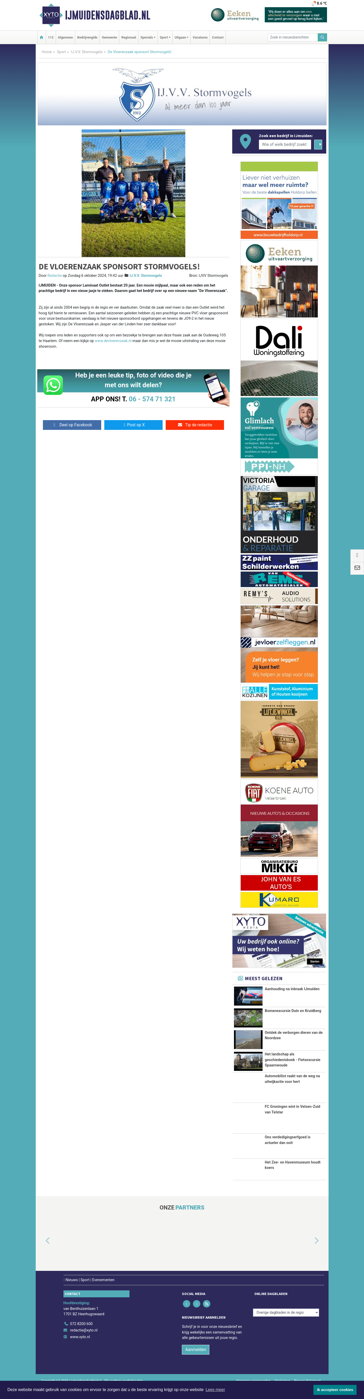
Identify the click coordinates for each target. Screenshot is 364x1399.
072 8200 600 (81, 1336)
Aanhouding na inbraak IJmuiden (292, 989)
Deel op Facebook (72, 424)
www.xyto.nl (80, 1349)
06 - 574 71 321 (152, 399)
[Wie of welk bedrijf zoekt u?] (285, 144)
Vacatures (200, 37)
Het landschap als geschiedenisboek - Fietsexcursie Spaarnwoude (293, 1063)
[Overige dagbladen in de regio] (286, 1324)
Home (47, 52)
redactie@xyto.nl (84, 1342)
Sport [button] (164, 37)
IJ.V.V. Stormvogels (87, 52)
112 (51, 37)
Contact (217, 37)
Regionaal (128, 37)
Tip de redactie (195, 424)
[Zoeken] (322, 37)
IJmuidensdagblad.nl (107, 15)
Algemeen (65, 37)
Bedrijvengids (87, 37)
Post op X (133, 424)
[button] (42, 1253)
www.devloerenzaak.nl (113, 341)
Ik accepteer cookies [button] (335, 1390)
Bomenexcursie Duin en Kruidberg (293, 1010)
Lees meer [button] (215, 1389)
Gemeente (109, 37)
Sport (61, 52)
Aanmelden (195, 1361)
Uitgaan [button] (180, 37)
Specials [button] (147, 37)
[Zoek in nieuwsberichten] (293, 37)
